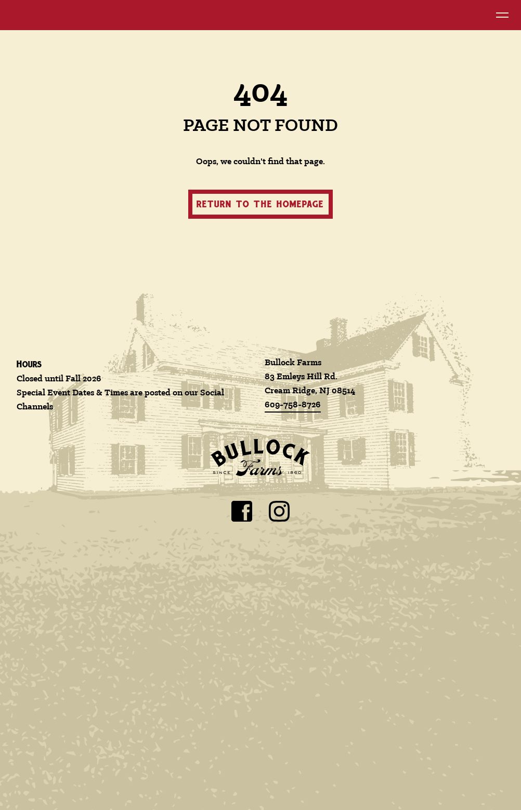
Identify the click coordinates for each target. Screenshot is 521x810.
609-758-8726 (293, 405)
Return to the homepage (260, 203)
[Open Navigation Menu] (502, 15)
